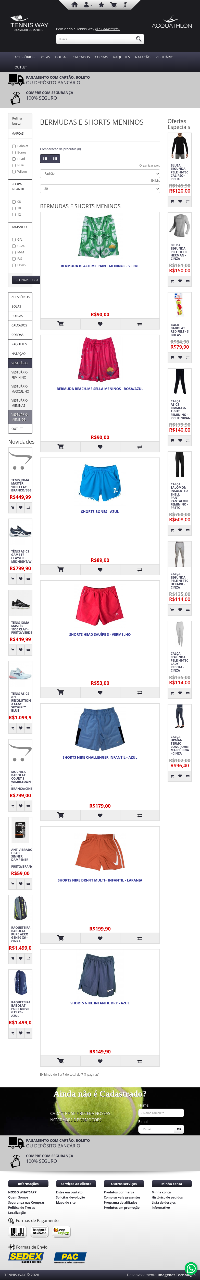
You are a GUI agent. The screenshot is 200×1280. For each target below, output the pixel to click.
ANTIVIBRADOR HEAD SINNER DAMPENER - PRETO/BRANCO (21, 858)
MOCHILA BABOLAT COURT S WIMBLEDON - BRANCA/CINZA (21, 780)
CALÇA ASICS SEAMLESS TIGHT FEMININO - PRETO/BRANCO (181, 410)
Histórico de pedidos (167, 1197)
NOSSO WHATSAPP (22, 1192)
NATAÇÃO (143, 57)
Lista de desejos (164, 1202)
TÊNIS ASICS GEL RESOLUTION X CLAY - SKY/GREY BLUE (21, 702)
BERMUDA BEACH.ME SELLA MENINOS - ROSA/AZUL (100, 388)
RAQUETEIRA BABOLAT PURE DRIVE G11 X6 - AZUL (20, 1009)
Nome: (143, 1105)
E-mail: (143, 1121)
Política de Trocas (21, 1207)
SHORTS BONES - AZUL (100, 511)
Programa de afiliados (120, 1202)
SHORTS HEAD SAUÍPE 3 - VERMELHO (100, 634)
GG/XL (19, 246)
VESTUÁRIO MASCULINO (20, 389)
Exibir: (155, 180)
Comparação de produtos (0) (60, 149)
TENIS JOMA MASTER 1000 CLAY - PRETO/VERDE (21, 628)
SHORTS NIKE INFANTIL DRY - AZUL (100, 1003)
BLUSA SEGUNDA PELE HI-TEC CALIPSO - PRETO (179, 172)
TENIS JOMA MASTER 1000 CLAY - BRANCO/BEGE (21, 485)
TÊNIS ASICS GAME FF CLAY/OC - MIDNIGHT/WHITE (21, 556)
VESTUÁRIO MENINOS (19, 417)
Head (18, 159)
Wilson (19, 171)
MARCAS (17, 133)
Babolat (20, 146)
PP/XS (19, 265)
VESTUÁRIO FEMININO (19, 375)
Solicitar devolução (70, 1197)
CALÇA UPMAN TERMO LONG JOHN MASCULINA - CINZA (180, 745)
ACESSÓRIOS (24, 57)
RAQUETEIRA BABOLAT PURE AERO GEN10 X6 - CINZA (20, 934)
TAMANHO (19, 227)
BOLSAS (61, 57)
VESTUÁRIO (164, 57)
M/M (18, 252)
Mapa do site (66, 1202)
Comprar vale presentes (122, 1197)
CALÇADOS (81, 57)
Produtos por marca (119, 1192)
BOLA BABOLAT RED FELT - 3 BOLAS (180, 330)
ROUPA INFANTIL (17, 186)
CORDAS (101, 57)
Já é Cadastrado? (107, 29)
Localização (17, 1213)
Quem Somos (18, 1197)
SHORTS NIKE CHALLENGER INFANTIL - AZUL (100, 757)
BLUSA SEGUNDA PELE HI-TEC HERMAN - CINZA (179, 251)
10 (16, 208)
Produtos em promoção (122, 1207)
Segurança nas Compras (26, 1202)
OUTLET (21, 67)
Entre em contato (69, 1192)
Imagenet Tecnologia (177, 1274)
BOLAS (45, 57)
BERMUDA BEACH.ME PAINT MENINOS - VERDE (100, 266)
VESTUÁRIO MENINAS (19, 403)
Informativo (161, 1207)
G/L (17, 239)
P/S (17, 258)
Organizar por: (149, 165)
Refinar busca (27, 280)
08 (16, 201)
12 (16, 214)
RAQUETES (121, 57)
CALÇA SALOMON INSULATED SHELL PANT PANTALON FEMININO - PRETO (179, 496)
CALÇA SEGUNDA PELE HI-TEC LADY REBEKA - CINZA (179, 662)
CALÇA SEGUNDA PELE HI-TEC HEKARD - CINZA (179, 580)
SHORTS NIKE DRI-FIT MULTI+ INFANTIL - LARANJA (100, 880)
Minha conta (161, 1192)
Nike (18, 165)
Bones (19, 152)
